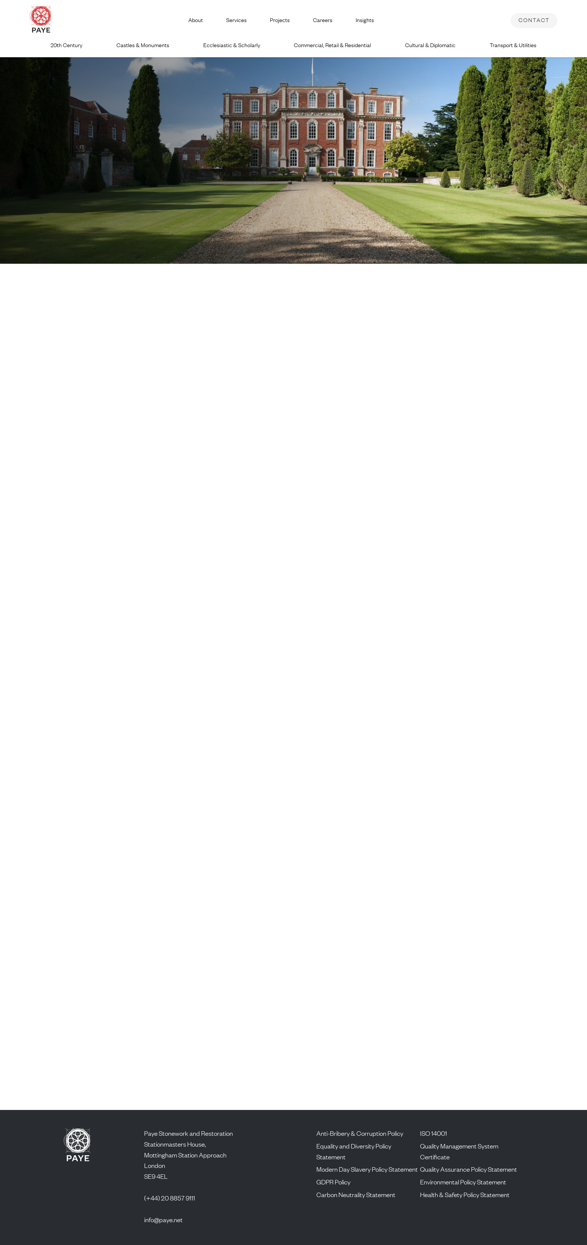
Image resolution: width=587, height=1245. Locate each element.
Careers (322, 20)
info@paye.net (163, 1219)
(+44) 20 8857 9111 (169, 1198)
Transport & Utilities (513, 45)
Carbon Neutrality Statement (355, 1194)
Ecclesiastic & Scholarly (231, 45)
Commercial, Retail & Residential (332, 45)
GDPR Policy (333, 1182)
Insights (365, 20)
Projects (280, 20)
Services (236, 20)
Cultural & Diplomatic (430, 45)
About (195, 20)
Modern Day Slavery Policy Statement (367, 1169)
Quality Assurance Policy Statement (468, 1169)
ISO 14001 (433, 1133)
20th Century (66, 45)
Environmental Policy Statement (463, 1182)
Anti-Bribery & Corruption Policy (359, 1133)
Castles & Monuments (142, 45)
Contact (534, 20)
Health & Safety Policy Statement (465, 1194)
